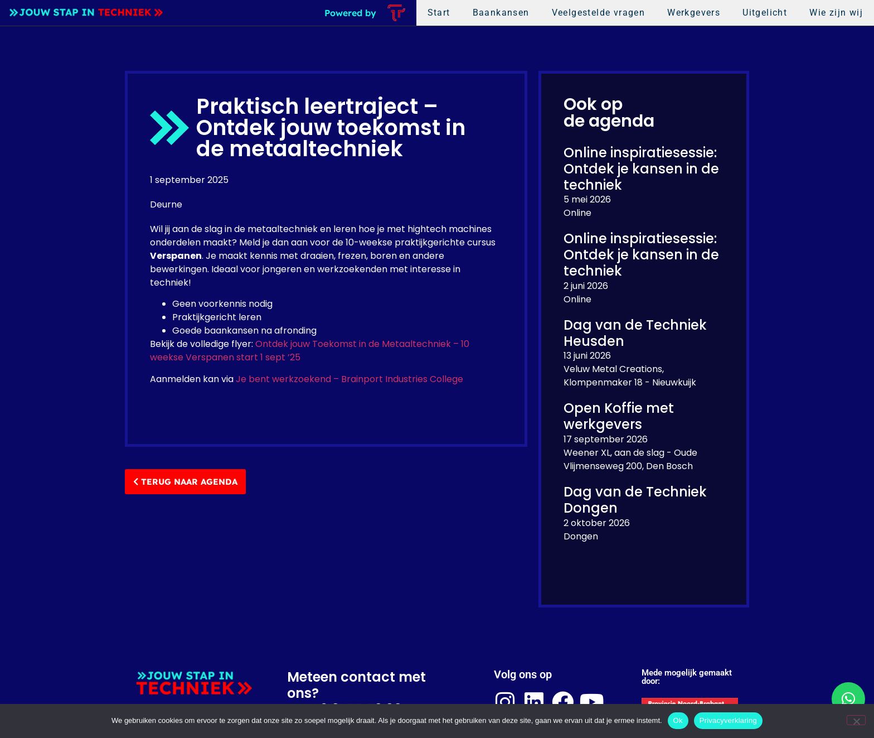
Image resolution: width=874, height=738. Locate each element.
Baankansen (501, 12)
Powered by (350, 12)
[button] (848, 699)
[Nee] (856, 720)
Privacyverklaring (728, 720)
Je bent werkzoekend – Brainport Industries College (349, 379)
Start (439, 12)
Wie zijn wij (836, 12)
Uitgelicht (764, 12)
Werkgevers (693, 12)
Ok (678, 720)
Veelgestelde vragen (598, 12)
